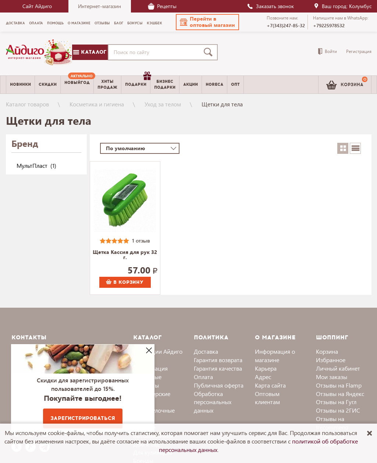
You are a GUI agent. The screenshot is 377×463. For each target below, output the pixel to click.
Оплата (203, 377)
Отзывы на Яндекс (340, 393)
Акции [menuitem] (190, 84)
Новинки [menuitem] (20, 84)
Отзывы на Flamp (339, 385)
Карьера (266, 368)
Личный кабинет (338, 368)
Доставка (206, 351)
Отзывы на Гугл (336, 402)
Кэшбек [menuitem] (154, 23)
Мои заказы (331, 377)
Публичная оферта (218, 385)
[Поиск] (210, 52)
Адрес (263, 377)
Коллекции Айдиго (157, 351)
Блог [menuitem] (118, 23)
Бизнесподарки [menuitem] (164, 84)
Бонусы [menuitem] (135, 23)
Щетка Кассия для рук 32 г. (125, 255)
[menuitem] (77, 84)
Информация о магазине (275, 355)
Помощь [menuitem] (55, 23)
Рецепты (162, 6)
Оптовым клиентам (267, 398)
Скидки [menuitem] (48, 84)
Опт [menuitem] (235, 84)
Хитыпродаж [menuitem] (107, 84)
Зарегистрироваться (82, 418)
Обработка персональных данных (212, 402)
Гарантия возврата (218, 360)
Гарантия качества (218, 368)
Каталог (89, 52)
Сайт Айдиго (37, 6)
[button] (207, 22)
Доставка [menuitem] (15, 23)
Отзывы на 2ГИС (338, 410)
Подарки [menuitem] (137, 82)
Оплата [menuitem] (36, 23)
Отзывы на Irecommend (332, 423)
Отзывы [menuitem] (102, 23)
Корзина (327, 351)
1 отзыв (141, 240)
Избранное (330, 360)
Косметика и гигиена (97, 104)
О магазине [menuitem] (79, 23)
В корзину (124, 282)
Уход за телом (163, 104)
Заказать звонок (270, 6)
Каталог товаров (27, 104)
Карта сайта (270, 385)
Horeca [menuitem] (214, 84)
